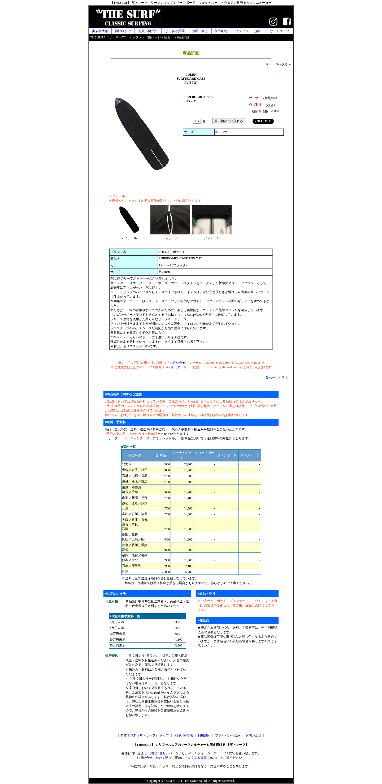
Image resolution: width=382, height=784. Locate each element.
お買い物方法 (147, 31)
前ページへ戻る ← (279, 64)
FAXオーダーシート (178, 367)
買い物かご (123, 31)
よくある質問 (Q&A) (202, 758)
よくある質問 (175, 31)
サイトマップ (279, 31)
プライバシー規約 (248, 31)
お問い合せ (200, 31)
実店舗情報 (100, 31)
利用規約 (220, 31)
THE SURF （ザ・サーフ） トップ (145, 735)
